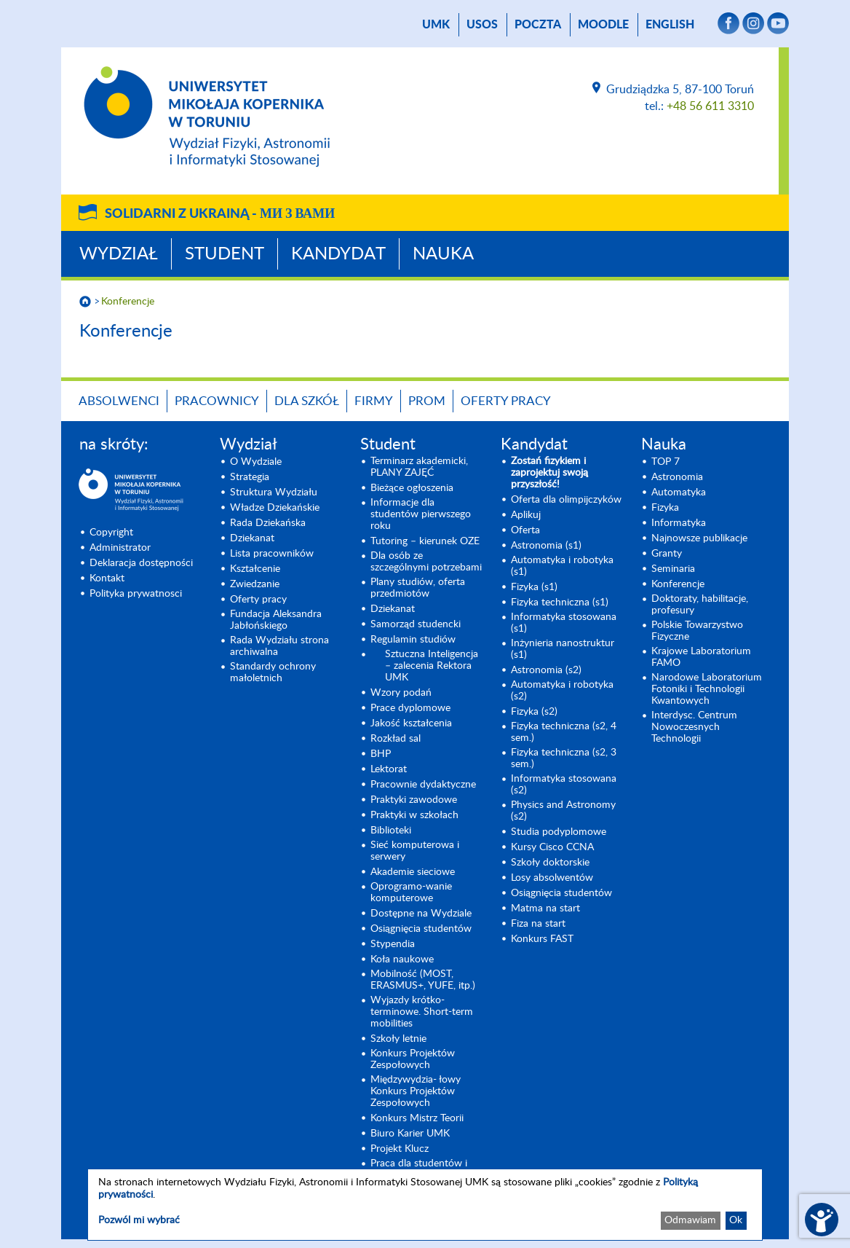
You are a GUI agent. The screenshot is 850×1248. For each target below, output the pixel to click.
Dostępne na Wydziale (421, 913)
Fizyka (665, 508)
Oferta (525, 530)
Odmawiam (690, 1220)
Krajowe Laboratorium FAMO (701, 657)
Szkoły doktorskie (550, 862)
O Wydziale (256, 462)
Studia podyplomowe (558, 832)
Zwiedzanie (254, 584)
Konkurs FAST (542, 939)
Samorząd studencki (415, 624)
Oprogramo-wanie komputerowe (411, 892)
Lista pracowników (272, 554)
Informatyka (678, 523)
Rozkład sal (395, 739)
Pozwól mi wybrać (139, 1220)
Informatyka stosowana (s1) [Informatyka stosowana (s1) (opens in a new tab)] (563, 623)
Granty (666, 554)
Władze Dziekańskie (274, 508)
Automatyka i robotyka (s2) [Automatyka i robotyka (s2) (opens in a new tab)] (562, 691)
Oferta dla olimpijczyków (566, 500)
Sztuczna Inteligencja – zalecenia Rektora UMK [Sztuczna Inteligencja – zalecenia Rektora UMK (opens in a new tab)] (431, 666)
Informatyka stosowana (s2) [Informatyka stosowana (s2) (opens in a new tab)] (563, 785)
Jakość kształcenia (411, 723)
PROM (426, 401)
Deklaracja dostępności (141, 563)
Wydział (118, 254)
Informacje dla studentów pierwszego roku (420, 514)
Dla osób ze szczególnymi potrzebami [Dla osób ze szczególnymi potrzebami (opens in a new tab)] (426, 562)
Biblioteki (390, 830)
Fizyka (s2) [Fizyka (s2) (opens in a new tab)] (534, 712)
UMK (436, 25)
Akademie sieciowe (412, 872)
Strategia (249, 477)
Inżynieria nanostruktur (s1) (562, 649)
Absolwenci (119, 401)
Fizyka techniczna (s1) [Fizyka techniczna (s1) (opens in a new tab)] (559, 602)
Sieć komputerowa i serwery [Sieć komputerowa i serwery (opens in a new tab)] (414, 851)
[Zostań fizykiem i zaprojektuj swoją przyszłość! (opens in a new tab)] (567, 473)
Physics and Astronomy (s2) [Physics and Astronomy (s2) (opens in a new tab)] (563, 811)
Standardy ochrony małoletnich (273, 672)
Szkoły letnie (398, 1039)
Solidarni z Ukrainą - (220, 214)
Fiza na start (538, 924)
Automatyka (678, 492)
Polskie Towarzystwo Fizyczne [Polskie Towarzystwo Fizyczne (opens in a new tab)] (697, 631)
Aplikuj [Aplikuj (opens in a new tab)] (526, 515)
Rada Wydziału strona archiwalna (279, 646)
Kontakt (107, 578)
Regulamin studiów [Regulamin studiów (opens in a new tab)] (413, 640)
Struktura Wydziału (273, 492)
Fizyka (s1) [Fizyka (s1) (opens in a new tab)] (534, 587)
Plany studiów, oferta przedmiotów (417, 588)
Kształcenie (255, 569)
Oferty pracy (506, 401)
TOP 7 (665, 462)
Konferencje (127, 302)
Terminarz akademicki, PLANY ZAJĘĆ (419, 467)
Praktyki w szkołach (414, 815)
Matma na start (545, 908)
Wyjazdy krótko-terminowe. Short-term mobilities (421, 1012)
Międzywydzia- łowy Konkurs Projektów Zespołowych (415, 1091)
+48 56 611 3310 (710, 106)
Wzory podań (401, 693)
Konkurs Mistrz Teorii (417, 1118)
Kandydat (338, 254)
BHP (380, 754)
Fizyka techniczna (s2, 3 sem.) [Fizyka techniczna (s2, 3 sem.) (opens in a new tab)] (563, 758)
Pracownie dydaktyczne (423, 785)
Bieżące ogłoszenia (411, 488)
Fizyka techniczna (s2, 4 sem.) (563, 732)
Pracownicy (217, 401)
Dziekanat (252, 538)
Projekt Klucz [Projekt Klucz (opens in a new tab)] (399, 1149)
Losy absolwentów (552, 878)
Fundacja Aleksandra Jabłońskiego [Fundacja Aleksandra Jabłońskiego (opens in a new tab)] (276, 620)
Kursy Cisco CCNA (552, 847)
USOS (482, 25)
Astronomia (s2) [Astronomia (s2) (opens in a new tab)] (546, 670)
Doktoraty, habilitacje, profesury (699, 605)
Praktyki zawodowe (413, 800)
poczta (538, 25)
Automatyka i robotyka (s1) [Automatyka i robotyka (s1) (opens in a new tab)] (562, 566)
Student (224, 254)
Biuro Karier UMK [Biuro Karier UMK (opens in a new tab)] (410, 1134)
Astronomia (677, 477)
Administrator (120, 548)
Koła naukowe (402, 959)
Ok (735, 1220)
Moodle (603, 25)
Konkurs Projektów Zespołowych (412, 1059)
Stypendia (392, 944)
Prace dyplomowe (410, 708)
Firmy (373, 401)
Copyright (111, 532)
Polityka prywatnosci (136, 594)
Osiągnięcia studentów (421, 929)
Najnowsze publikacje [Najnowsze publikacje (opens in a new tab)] (699, 538)
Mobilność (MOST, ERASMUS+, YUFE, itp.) (422, 980)
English (670, 25)
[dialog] (425, 1205)
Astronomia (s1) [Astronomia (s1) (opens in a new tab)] (546, 546)
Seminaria (673, 569)
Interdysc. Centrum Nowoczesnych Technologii (694, 727)
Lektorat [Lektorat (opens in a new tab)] (388, 769)
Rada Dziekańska (268, 523)
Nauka (443, 254)
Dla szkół (306, 401)
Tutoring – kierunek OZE (425, 541)
